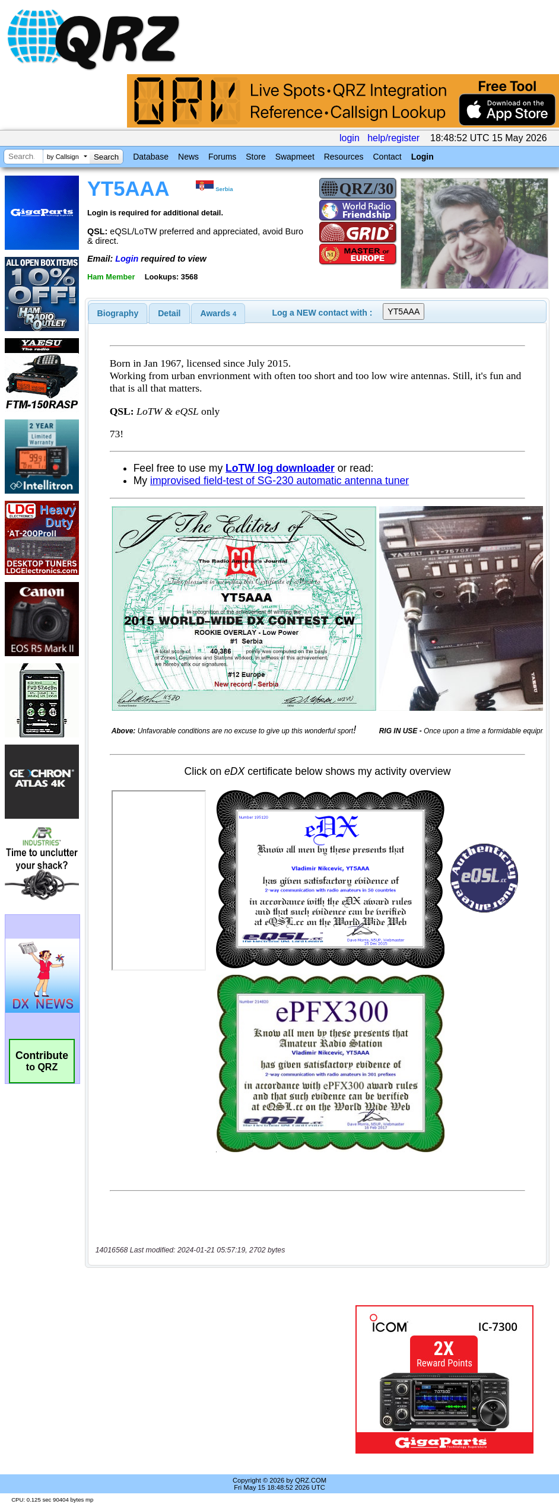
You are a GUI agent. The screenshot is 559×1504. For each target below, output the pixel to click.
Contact (387, 156)
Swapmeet (295, 156)
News (188, 156)
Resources (344, 156)
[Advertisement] (221, 1379)
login (349, 138)
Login (422, 156)
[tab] (118, 313)
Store (255, 156)
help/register (393, 138)
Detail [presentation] (169, 313)
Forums (222, 156)
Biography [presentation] (118, 313)
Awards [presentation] (219, 313)
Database (151, 156)
